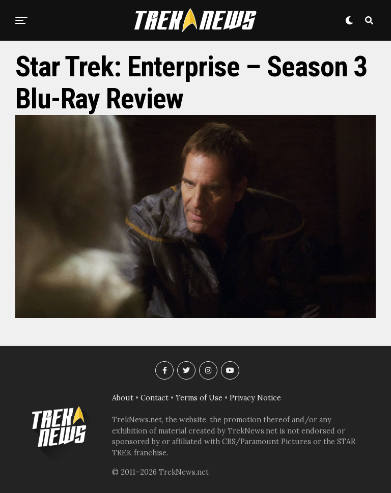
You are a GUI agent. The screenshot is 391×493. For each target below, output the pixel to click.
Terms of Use (199, 397)
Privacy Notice (255, 397)
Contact (155, 397)
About (122, 397)
